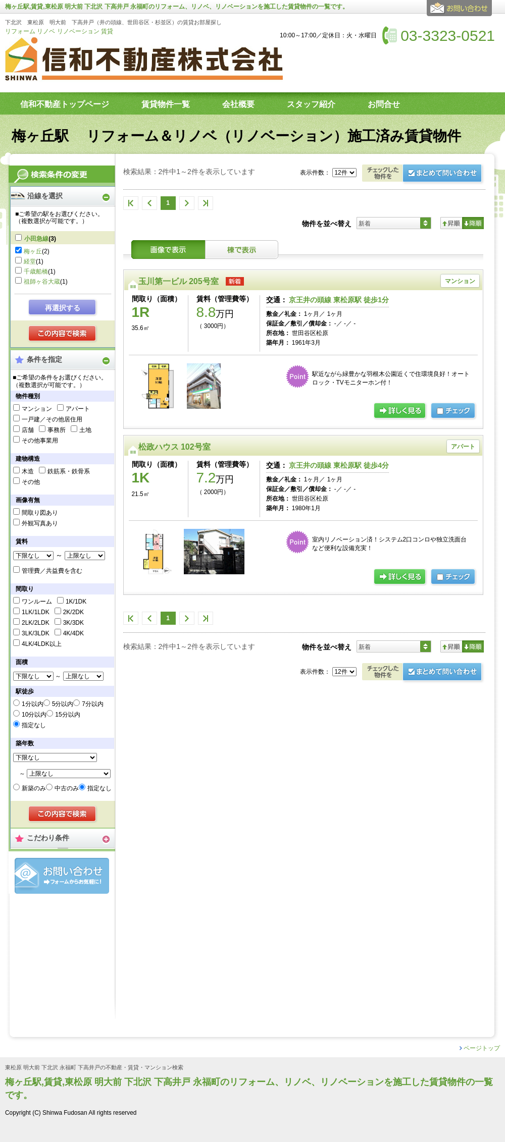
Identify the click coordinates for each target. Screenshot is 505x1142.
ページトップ (482, 1048)
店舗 (28, 429)
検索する (62, 334)
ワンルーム (37, 601)
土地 (85, 429)
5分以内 (63, 704)
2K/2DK (73, 612)
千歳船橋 (36, 271)
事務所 (56, 429)
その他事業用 (40, 440)
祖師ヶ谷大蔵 (42, 281)
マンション (37, 408)
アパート (78, 408)
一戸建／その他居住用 (52, 419)
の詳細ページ (400, 411)
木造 (28, 471)
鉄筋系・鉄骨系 (68, 471)
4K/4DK (73, 633)
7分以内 (93, 704)
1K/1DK (76, 601)
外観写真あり (40, 523)
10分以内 (34, 714)
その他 (31, 481)
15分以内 (67, 714)
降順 (473, 223)
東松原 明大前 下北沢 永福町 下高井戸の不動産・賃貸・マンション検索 (94, 1067)
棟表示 (242, 249)
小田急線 (36, 238)
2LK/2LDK (35, 622)
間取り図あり (40, 512)
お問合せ (62, 876)
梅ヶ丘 (33, 251)
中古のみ (67, 788)
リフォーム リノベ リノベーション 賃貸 (59, 31)
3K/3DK (73, 622)
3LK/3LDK (35, 633)
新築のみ (34, 788)
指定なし (34, 725)
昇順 (451, 223)
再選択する (62, 308)
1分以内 (32, 704)
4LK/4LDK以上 (42, 643)
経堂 (30, 261)
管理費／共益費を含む (52, 570)
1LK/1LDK (35, 612)
